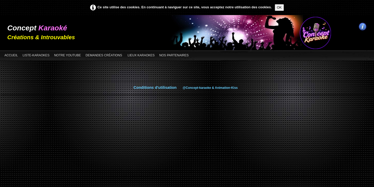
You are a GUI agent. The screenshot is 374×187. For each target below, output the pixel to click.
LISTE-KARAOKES (36, 55)
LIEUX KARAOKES (141, 55)
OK (279, 7)
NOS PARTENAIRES (174, 55)
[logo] (43, 30)
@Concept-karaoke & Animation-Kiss (210, 88)
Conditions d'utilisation (155, 87)
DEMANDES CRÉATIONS (104, 55)
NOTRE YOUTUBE (67, 55)
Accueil (11, 55)
